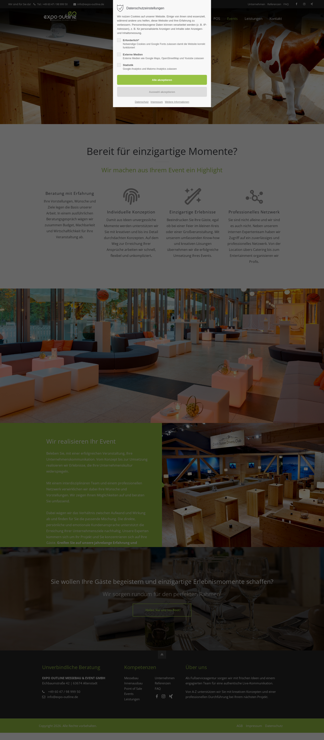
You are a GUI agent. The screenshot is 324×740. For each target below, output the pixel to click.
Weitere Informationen (177, 102)
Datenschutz (142, 102)
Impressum (157, 102)
